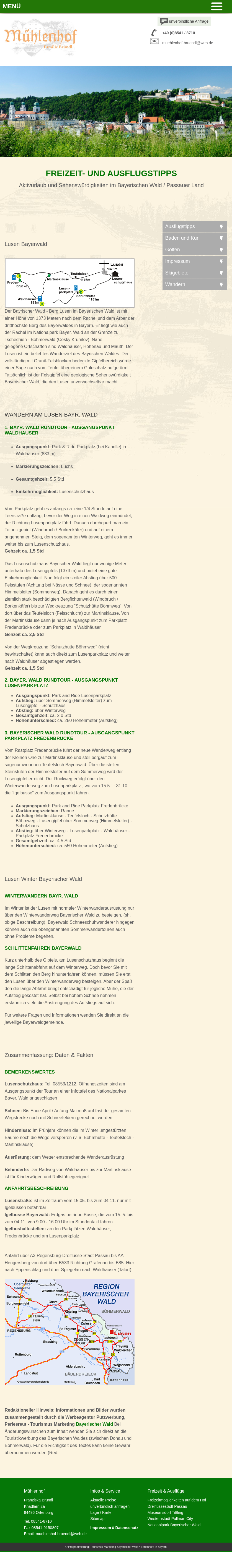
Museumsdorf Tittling (165, 1512)
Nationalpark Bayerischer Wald (174, 1525)
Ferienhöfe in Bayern (154, 1546)
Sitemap (97, 1518)
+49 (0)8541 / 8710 (178, 33)
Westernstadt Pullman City (170, 1518)
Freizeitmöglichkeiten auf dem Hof (177, 1500)
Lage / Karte (100, 1512)
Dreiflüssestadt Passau (167, 1506)
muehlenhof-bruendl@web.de (187, 43)
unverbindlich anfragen (110, 1506)
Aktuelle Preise (103, 1500)
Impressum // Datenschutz (114, 1527)
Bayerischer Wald (94, 1424)
